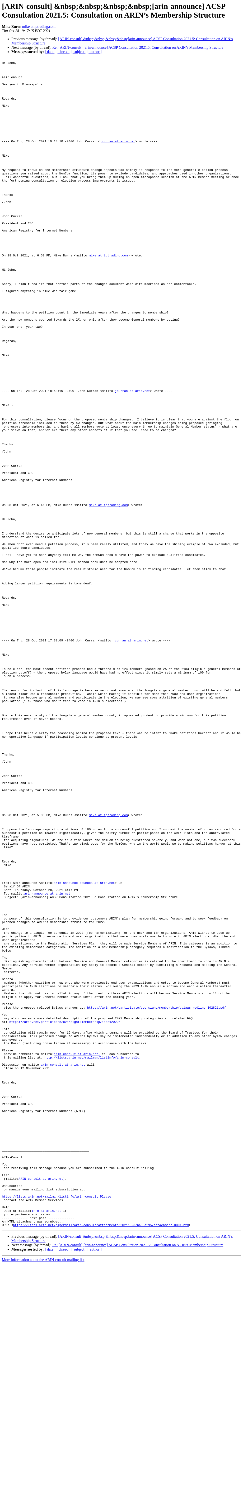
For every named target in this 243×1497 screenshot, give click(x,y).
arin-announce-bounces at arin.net (84, 1047)
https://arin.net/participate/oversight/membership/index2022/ (64, 1214)
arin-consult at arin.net (63, 1265)
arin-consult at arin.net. (77, 1253)
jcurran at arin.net (117, 157)
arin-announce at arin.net (47, 1060)
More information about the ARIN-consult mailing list (43, 1493)
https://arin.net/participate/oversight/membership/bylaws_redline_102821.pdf (156, 1197)
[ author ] (95, 52)
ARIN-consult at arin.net (41, 1402)
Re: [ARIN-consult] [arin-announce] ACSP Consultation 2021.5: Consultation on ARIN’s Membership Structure (137, 47)
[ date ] (50, 52)
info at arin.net (46, 1441)
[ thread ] (63, 52)
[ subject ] (79, 52)
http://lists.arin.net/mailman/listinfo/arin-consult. (92, 1257)
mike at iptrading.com (39, 26)
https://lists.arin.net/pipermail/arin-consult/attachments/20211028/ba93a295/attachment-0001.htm (101, 1458)
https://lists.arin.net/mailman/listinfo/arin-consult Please (56, 1424)
